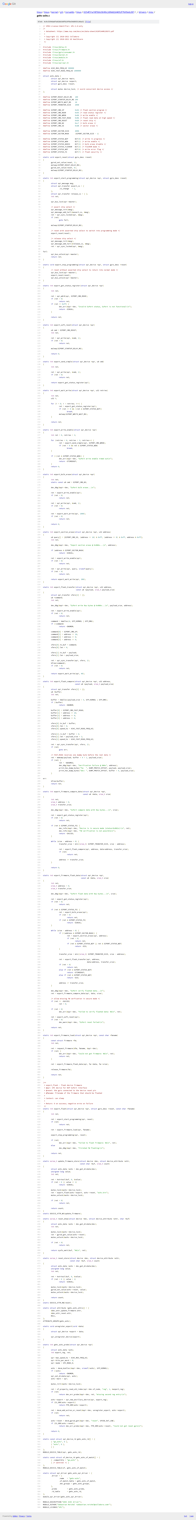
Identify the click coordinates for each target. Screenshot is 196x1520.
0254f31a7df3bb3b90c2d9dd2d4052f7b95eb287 (109, 12)
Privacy (22, 1516)
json (192, 1516)
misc (151, 12)
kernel (54, 12)
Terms (29, 1516)
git (61, 12)
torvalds (69, 12)
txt (185, 1516)
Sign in (191, 4)
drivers (142, 12)
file (88, 22)
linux (39, 12)
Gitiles (15, 1516)
